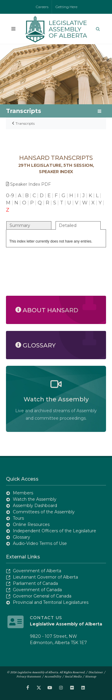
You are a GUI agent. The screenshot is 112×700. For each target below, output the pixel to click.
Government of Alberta (37, 570)
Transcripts (25, 123)
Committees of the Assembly (44, 512)
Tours (18, 518)
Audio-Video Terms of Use (40, 543)
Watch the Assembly (34, 499)
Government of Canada (37, 589)
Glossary (21, 537)
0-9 (10, 195)
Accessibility (53, 676)
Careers (42, 7)
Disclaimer (95, 672)
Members (23, 493)
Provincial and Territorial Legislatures (50, 602)
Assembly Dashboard (35, 505)
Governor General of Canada (42, 596)
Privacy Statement (28, 676)
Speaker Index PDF (28, 184)
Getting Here (66, 7)
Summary (20, 225)
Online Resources (31, 524)
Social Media (73, 676)
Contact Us (46, 617)
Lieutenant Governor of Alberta (45, 577)
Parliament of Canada (35, 583)
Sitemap (90, 676)
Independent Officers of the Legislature (54, 530)
